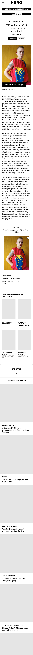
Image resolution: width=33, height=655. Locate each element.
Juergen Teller (7, 115)
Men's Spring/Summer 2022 (11, 282)
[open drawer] (3, 2)
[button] (5, 279)
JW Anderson (15, 279)
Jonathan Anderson (9, 101)
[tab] (12, 38)
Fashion (4, 89)
